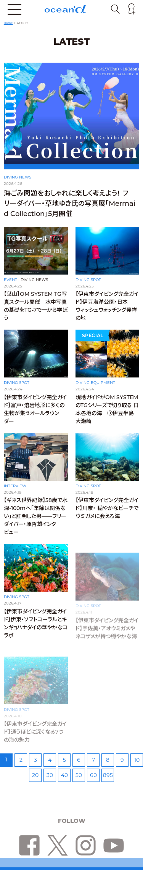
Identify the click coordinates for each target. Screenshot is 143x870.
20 (35, 775)
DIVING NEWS (17, 177)
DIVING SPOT (88, 279)
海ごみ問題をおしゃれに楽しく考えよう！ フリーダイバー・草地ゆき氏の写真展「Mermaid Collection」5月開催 (69, 203)
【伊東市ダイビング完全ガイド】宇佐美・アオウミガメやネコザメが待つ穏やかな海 (107, 628)
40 (64, 775)
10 (137, 759)
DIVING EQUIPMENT (95, 386)
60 (93, 775)
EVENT (10, 279)
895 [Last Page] (108, 775)
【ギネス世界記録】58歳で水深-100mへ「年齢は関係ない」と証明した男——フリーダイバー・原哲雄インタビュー (35, 522)
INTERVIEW (15, 491)
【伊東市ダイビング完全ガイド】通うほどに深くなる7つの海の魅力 (35, 731)
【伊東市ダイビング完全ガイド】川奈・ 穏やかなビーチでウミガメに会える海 (107, 517)
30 (50, 775)
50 (79, 775)
